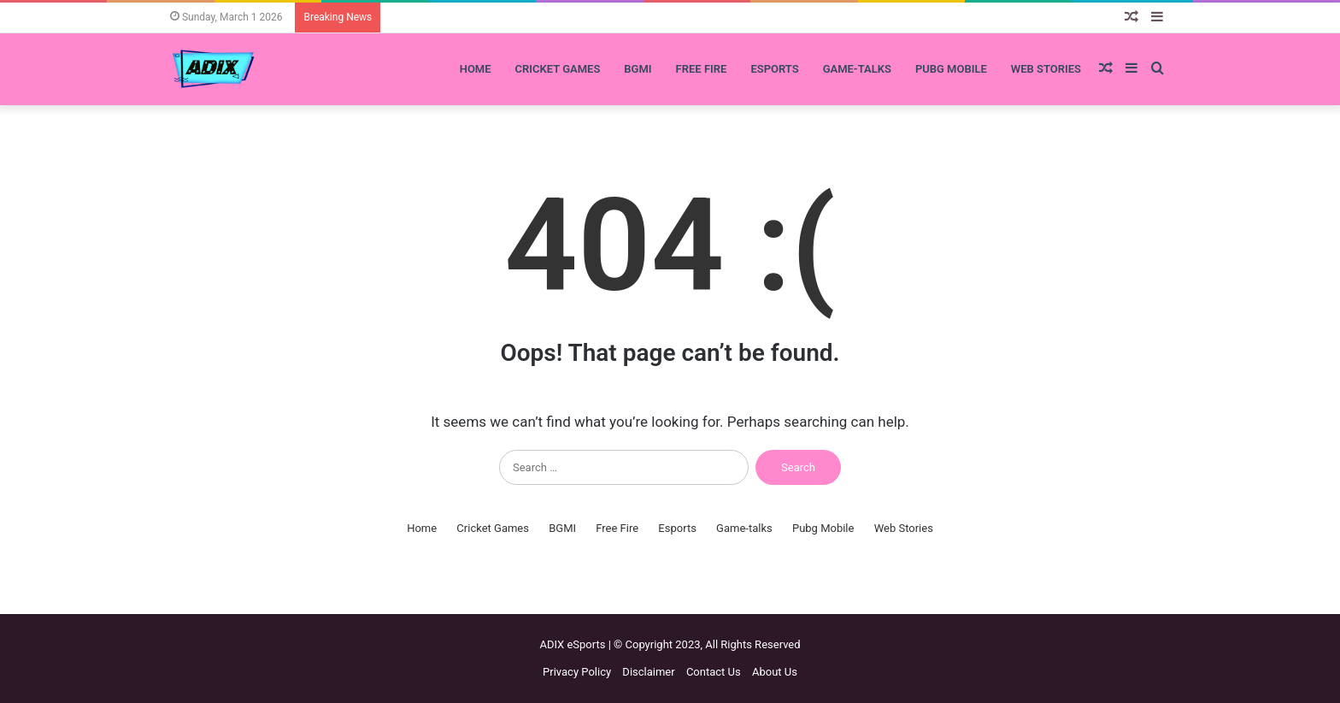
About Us (774, 671)
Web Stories (1046, 68)
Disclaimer (648, 671)
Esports (774, 68)
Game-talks (857, 68)
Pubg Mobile (951, 68)
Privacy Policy (577, 671)
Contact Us (713, 671)
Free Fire (701, 68)
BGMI (637, 68)
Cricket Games (558, 68)
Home (475, 68)
